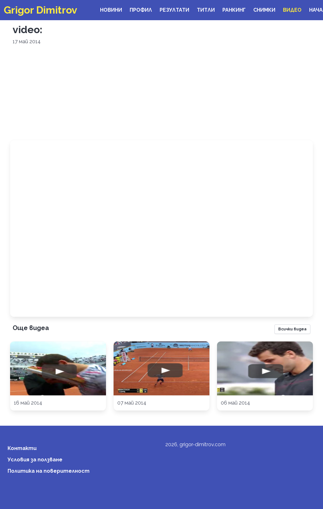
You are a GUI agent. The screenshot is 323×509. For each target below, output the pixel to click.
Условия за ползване (35, 460)
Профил (141, 10)
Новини (111, 10)
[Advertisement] (161, 93)
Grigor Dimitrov (40, 10)
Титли (206, 10)
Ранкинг (234, 10)
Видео (292, 10)
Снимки (264, 10)
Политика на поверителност (49, 471)
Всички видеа (292, 329)
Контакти (22, 448)
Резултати (174, 10)
